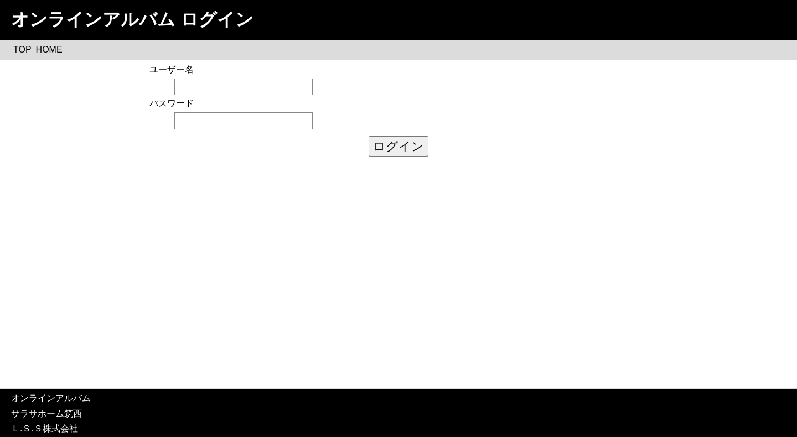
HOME (49, 49)
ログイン (398, 146)
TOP (22, 49)
